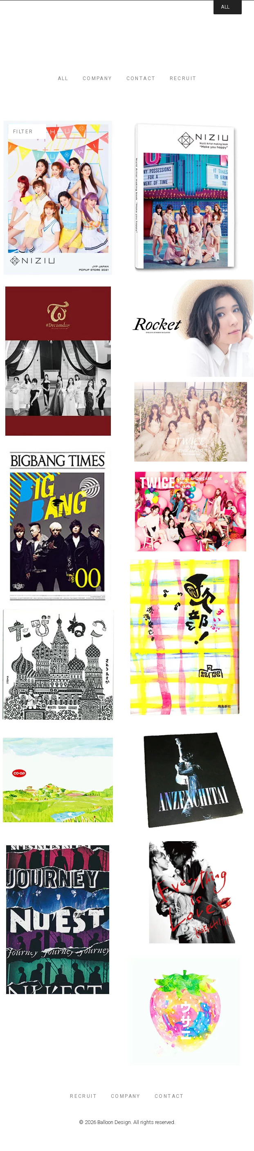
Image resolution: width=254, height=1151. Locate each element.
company (97, 78)
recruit (183, 78)
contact (141, 78)
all (63, 78)
